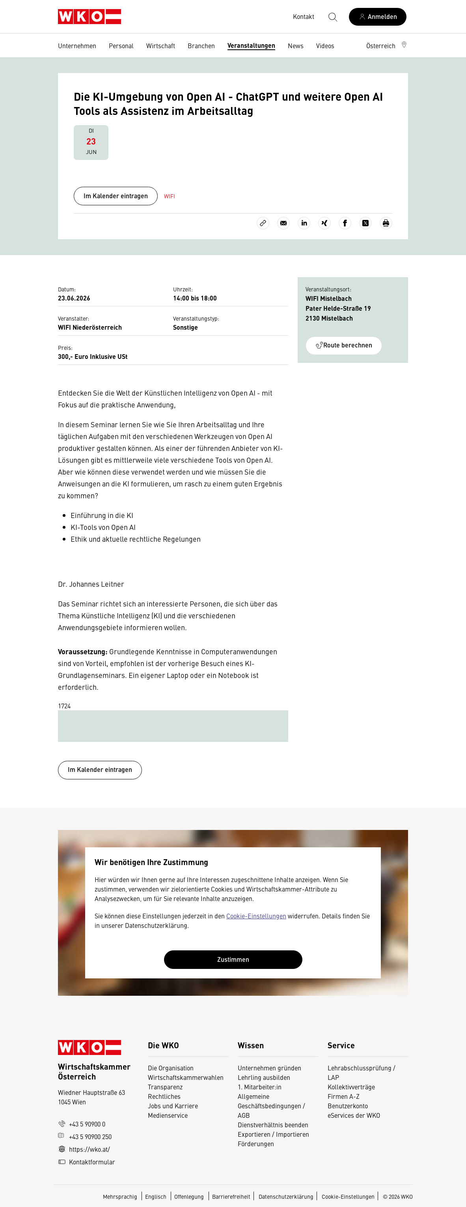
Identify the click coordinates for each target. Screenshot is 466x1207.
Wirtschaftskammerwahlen (186, 1077)
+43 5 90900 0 (81, 1123)
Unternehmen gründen (269, 1067)
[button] (387, 45)
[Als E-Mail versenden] (283, 223)
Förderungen (256, 1143)
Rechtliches (164, 1096)
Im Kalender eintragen (116, 195)
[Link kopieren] (263, 223)
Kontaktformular (86, 1161)
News (296, 45)
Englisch (156, 1196)
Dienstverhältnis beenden (273, 1124)
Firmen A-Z (344, 1096)
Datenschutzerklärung (286, 1196)
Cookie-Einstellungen (256, 915)
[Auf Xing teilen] (324, 223)
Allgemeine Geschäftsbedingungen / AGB (271, 1105)
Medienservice (168, 1115)
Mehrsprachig (120, 1196)
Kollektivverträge (351, 1086)
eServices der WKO (354, 1115)
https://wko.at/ (84, 1149)
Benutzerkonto (348, 1105)
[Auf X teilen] (365, 223)
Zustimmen (233, 959)
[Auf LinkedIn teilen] (304, 223)
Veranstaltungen (251, 45)
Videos (325, 45)
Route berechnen (343, 344)
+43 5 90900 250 (85, 1136)
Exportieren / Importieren (273, 1134)
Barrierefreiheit (231, 1196)
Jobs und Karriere (173, 1105)
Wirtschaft (160, 45)
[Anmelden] (377, 17)
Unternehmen (77, 45)
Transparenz (165, 1086)
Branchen (201, 45)
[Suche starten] (332, 17)
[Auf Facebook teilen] (345, 223)
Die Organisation (171, 1067)
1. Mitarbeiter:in (259, 1086)
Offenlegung (189, 1196)
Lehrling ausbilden (264, 1077)
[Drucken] (386, 223)
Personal (121, 45)
